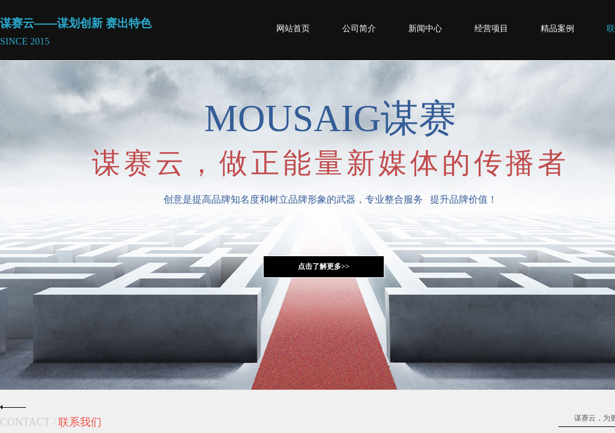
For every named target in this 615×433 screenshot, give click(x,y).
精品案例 (557, 28)
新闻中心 (425, 28)
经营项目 (491, 28)
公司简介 (359, 28)
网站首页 (293, 28)
